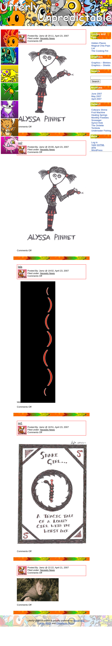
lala (20, 266)
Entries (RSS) (44, 623)
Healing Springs (99, 115)
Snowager (96, 120)
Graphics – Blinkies (101, 62)
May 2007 (96, 96)
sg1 (20, 423)
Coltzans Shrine (99, 110)
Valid (98, 145)
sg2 (20, 143)
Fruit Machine (98, 112)
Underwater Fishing (101, 130)
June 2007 (96, 93)
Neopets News (47, 38)
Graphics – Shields (100, 65)
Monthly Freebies (100, 117)
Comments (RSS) (65, 623)
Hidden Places (98, 43)
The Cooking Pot (99, 51)
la (19, 32)
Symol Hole (97, 123)
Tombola (95, 128)
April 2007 (96, 99)
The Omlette (97, 125)
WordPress (96, 150)
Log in (94, 142)
